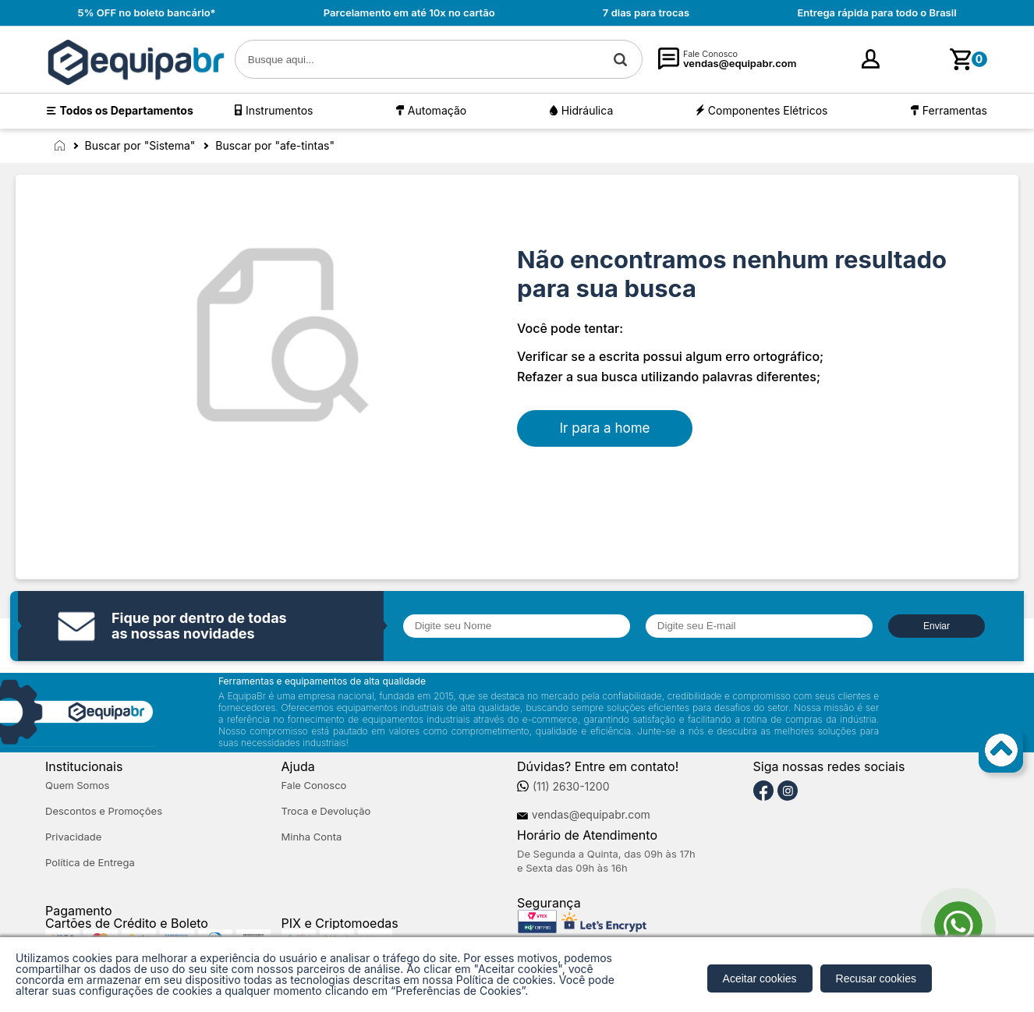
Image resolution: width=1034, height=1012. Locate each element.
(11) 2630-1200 (571, 786)
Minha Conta (312, 837)
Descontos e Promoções (103, 811)
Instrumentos (279, 110)
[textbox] (439, 59)
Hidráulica (587, 110)
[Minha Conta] (819, 59)
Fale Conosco (314, 785)
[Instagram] (787, 791)
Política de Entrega (90, 863)
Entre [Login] (845, 63)
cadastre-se (904, 63)
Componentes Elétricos (768, 110)
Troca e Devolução (326, 811)
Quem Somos (77, 785)
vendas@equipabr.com (591, 814)
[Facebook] (763, 791)
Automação (437, 110)
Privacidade (73, 837)
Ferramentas (954, 110)
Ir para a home (605, 428)
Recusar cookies (876, 978)
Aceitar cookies (760, 978)
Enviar (936, 626)
